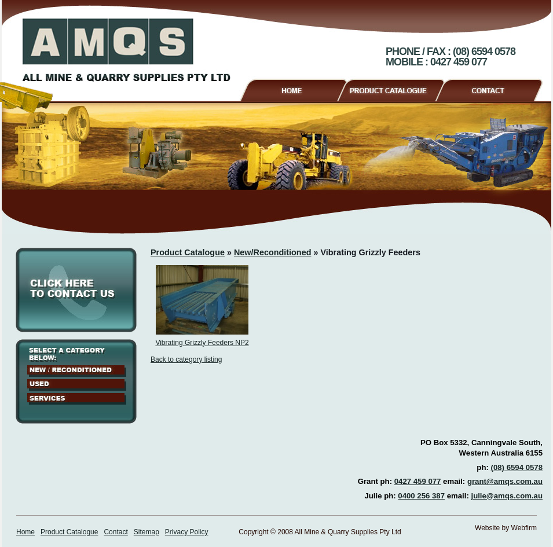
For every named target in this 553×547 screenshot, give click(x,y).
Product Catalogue (396, 88)
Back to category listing (186, 359)
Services (76, 399)
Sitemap (146, 532)
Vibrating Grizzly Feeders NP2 (201, 343)
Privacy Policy (186, 532)
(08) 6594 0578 (517, 467)
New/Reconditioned (273, 252)
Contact (494, 88)
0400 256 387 (421, 495)
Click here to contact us (76, 290)
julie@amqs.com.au (507, 495)
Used (76, 385)
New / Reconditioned (76, 371)
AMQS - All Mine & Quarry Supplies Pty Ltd (126, 50)
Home (293, 88)
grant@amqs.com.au (505, 481)
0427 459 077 (417, 481)
